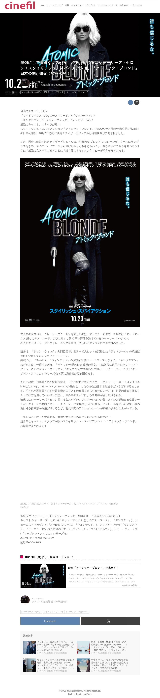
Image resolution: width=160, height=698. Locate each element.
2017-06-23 (38, 81)
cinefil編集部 (60, 84)
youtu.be (24, 507)
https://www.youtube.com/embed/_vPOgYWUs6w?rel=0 (80, 467)
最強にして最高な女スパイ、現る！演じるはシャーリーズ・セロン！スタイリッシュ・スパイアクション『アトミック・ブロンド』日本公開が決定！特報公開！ (79, 68)
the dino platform (83, 694)
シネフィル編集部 (41, 84)
